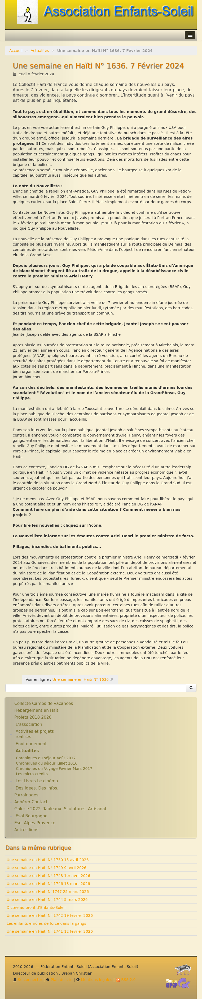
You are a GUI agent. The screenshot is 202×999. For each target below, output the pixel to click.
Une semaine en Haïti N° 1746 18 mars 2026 (48, 884)
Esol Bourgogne (31, 816)
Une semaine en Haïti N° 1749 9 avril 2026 (46, 868)
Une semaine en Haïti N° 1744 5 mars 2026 (47, 899)
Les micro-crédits (32, 774)
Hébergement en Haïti (36, 710)
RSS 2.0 (126, 980)
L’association (29, 724)
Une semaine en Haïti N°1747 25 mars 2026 (48, 891)
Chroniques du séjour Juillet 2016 (46, 763)
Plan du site (59, 980)
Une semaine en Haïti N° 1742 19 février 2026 (50, 915)
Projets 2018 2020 (32, 717)
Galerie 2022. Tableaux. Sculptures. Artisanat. (61, 808)
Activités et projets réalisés (35, 734)
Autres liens (26, 829)
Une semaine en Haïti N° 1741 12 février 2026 (50, 931)
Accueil (16, 51)
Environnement (31, 743)
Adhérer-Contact (30, 802)
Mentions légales (94, 980)
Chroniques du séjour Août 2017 (46, 758)
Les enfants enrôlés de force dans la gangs (46, 923)
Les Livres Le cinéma (37, 781)
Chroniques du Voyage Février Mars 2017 (54, 768)
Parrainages (26, 795)
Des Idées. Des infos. (37, 788)
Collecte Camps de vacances (43, 703)
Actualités (40, 51)
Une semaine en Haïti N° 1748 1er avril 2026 (48, 876)
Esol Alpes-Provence (34, 823)
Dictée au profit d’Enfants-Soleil (36, 907)
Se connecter (27, 980)
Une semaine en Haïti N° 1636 (80, 679)
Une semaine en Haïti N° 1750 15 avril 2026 (48, 860)
